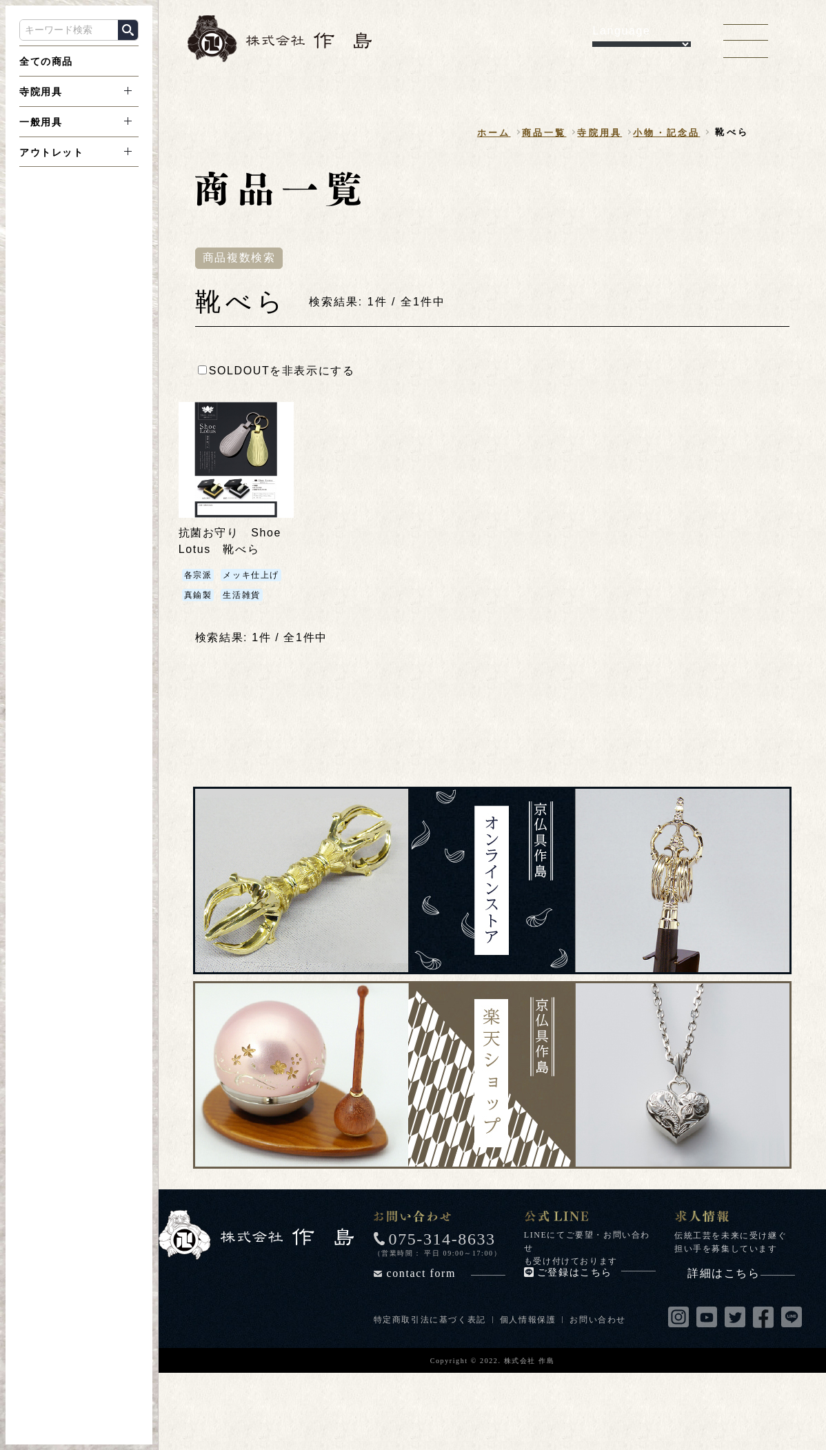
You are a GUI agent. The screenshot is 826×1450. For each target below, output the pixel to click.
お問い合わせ (598, 1320)
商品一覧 (544, 133)
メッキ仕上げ (251, 575)
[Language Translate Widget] (641, 44)
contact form (446, 1273)
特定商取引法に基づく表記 (430, 1320)
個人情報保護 (528, 1320)
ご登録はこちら (596, 1272)
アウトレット (51, 152)
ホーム (494, 133)
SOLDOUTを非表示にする (276, 370)
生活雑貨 (241, 595)
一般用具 (40, 122)
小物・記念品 (666, 133)
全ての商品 (46, 61)
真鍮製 (198, 595)
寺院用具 (40, 91)
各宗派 (198, 575)
